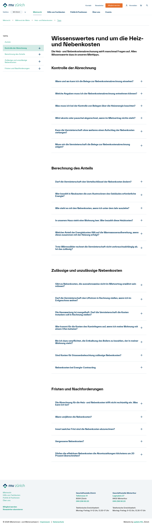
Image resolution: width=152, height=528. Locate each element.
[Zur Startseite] (20, 5)
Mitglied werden (10, 507)
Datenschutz (58, 522)
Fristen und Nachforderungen (17, 69)
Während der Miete (22, 21)
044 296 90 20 (82, 501)
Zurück (8, 42)
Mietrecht (37, 12)
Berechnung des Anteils (15, 54)
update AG (138, 522)
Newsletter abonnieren (13, 509)
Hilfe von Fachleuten (56, 12)
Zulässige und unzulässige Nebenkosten (16, 61)
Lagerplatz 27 (118, 496)
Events (110, 12)
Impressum (45, 522)
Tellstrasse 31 (82, 496)
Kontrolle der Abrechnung (15, 48)
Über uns (97, 12)
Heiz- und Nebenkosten (43, 21)
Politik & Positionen (79, 12)
